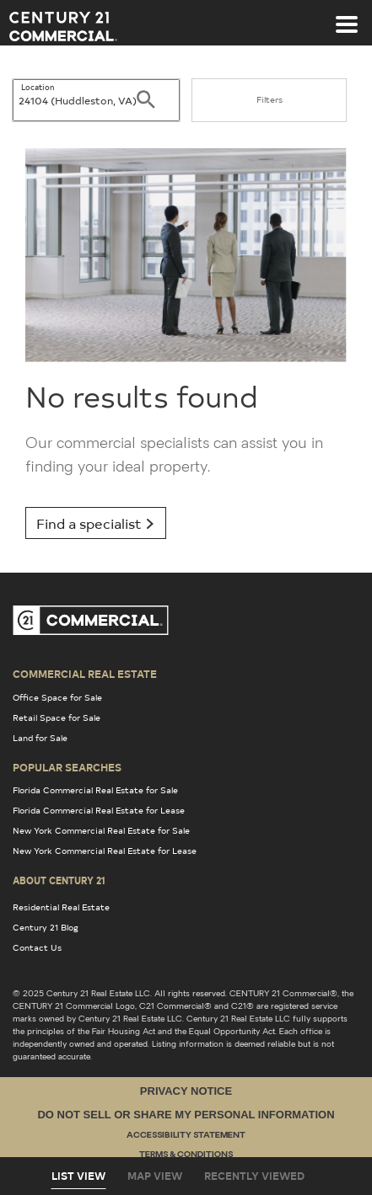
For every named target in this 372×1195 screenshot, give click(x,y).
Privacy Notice (186, 1091)
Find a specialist (95, 523)
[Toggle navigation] (346, 16)
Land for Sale (40, 738)
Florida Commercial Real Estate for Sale (95, 790)
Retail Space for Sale (56, 717)
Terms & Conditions (186, 1155)
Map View (154, 1175)
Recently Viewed (254, 1175)
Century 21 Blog (45, 927)
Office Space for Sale (57, 697)
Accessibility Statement (186, 1135)
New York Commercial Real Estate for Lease (105, 850)
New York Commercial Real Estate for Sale (101, 830)
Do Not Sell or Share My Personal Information (185, 1114)
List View (78, 1175)
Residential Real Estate (61, 907)
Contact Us (37, 947)
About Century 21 (59, 880)
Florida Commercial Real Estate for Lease (99, 810)
